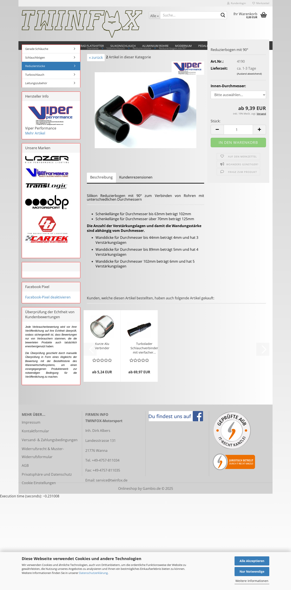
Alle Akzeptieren (252, 561)
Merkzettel (260, 3)
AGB (25, 465)
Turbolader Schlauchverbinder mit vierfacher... (144, 348)
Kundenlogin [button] (236, 3)
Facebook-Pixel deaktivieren (48, 297)
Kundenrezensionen (135, 177)
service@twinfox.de (111, 480)
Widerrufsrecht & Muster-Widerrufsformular (43, 452)
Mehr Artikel (35, 133)
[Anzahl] (238, 129)
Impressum (31, 422)
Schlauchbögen (35, 57)
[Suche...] (154, 15)
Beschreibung (101, 177)
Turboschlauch (34, 75)
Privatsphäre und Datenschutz (47, 474)
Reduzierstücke (35, 66)
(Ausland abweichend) (249, 73)
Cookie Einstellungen (39, 482)
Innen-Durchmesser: (228, 86)
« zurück (96, 57)
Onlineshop (127, 488)
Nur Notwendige (252, 571)
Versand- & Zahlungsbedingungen (50, 440)
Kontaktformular (35, 431)
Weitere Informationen (251, 581)
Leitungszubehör (36, 83)
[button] (217, 129)
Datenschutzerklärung (93, 573)
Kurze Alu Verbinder (102, 346)
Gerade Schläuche (36, 49)
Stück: (215, 121)
